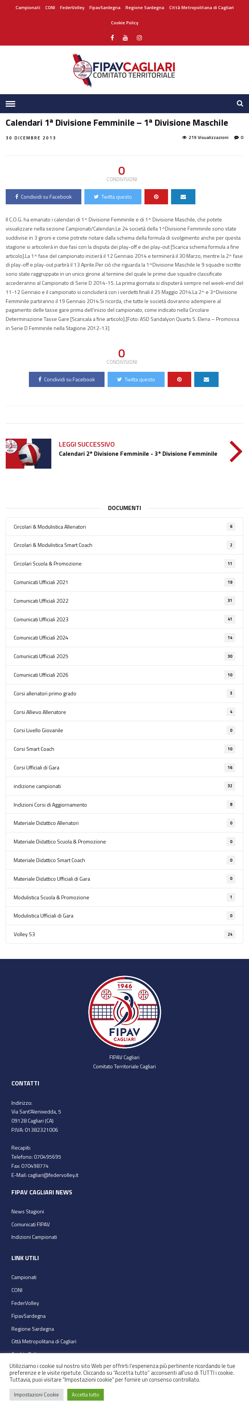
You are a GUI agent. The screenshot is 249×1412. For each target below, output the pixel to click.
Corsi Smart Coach (124, 748)
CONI (50, 7)
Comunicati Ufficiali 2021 (124, 582)
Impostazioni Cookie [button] (36, 1394)
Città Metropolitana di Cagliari (201, 7)
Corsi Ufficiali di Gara (124, 767)
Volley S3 (124, 934)
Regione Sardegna (144, 7)
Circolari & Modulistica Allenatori (124, 526)
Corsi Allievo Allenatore (124, 712)
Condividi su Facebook (43, 197)
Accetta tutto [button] (85, 1394)
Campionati (28, 7)
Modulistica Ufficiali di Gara (124, 915)
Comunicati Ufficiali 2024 (124, 637)
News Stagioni (27, 1211)
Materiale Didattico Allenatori (124, 823)
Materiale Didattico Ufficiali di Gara (124, 878)
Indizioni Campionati (34, 1237)
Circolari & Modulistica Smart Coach (124, 545)
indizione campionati (124, 786)
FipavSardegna (105, 7)
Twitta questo (113, 197)
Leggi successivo (87, 444)
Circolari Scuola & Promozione (124, 563)
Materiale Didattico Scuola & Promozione (124, 841)
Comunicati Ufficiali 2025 (124, 656)
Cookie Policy (124, 22)
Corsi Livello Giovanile (124, 730)
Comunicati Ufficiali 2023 (124, 619)
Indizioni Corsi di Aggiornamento (124, 804)
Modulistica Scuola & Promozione (124, 897)
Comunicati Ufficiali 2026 (124, 674)
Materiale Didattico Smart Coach (124, 860)
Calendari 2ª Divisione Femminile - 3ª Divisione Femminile (138, 453)
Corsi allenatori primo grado (124, 693)
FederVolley (72, 7)
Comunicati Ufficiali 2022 (124, 600)
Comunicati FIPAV (30, 1224)
